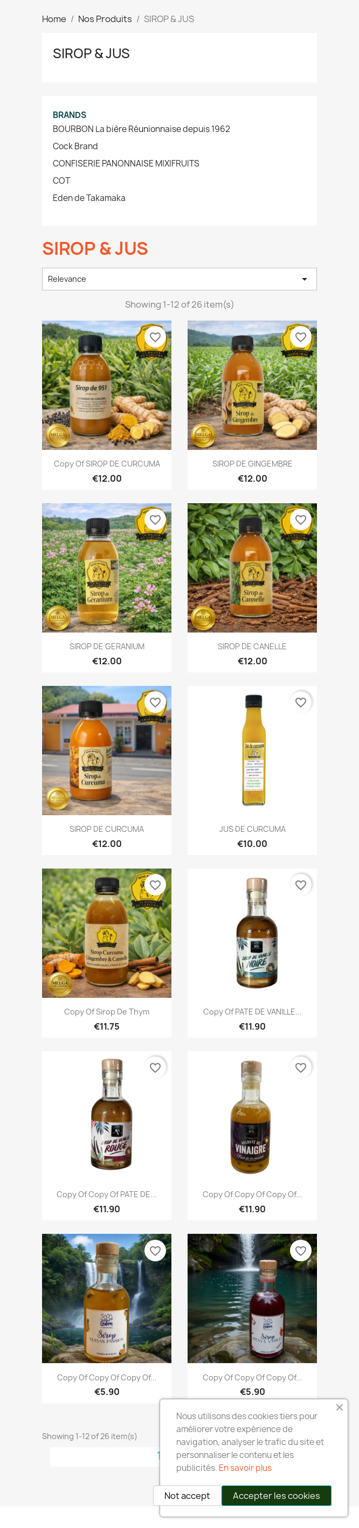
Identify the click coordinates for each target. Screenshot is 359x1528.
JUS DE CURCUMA (252, 829)
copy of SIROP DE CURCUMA (107, 464)
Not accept (187, 1496)
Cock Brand (75, 146)
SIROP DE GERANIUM (107, 646)
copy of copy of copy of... (252, 1194)
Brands (69, 115)
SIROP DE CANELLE (252, 646)
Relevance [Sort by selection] (179, 279)
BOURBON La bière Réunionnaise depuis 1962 (141, 129)
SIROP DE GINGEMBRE (252, 464)
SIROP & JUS (91, 53)
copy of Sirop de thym (106, 1011)
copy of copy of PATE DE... (107, 1194)
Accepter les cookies (276, 1496)
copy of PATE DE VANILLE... (252, 1011)
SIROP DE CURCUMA (107, 829)
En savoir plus (245, 1468)
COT (61, 181)
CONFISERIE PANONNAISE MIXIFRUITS (126, 163)
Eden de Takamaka (89, 198)
